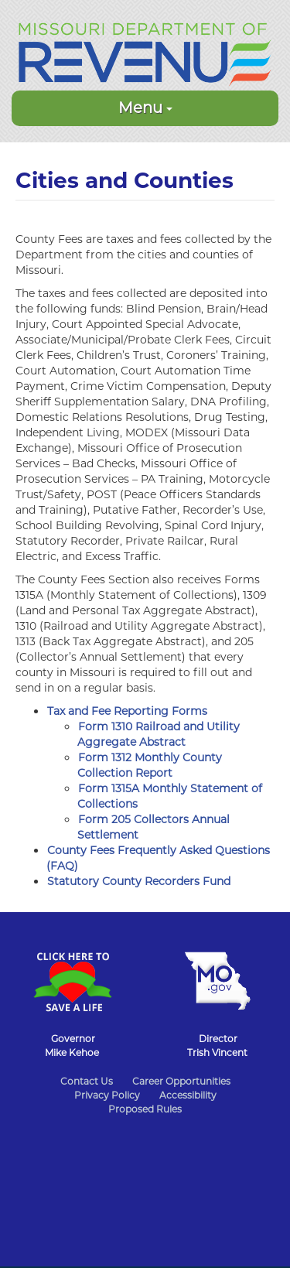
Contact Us (86, 1081)
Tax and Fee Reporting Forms (127, 711)
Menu (145, 107)
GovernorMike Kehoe (72, 1045)
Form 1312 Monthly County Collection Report (149, 765)
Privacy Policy (107, 1095)
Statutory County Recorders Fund (138, 881)
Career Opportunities (181, 1081)
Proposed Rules (145, 1109)
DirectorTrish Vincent (217, 1045)
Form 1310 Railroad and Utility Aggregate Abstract (158, 734)
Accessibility (188, 1095)
